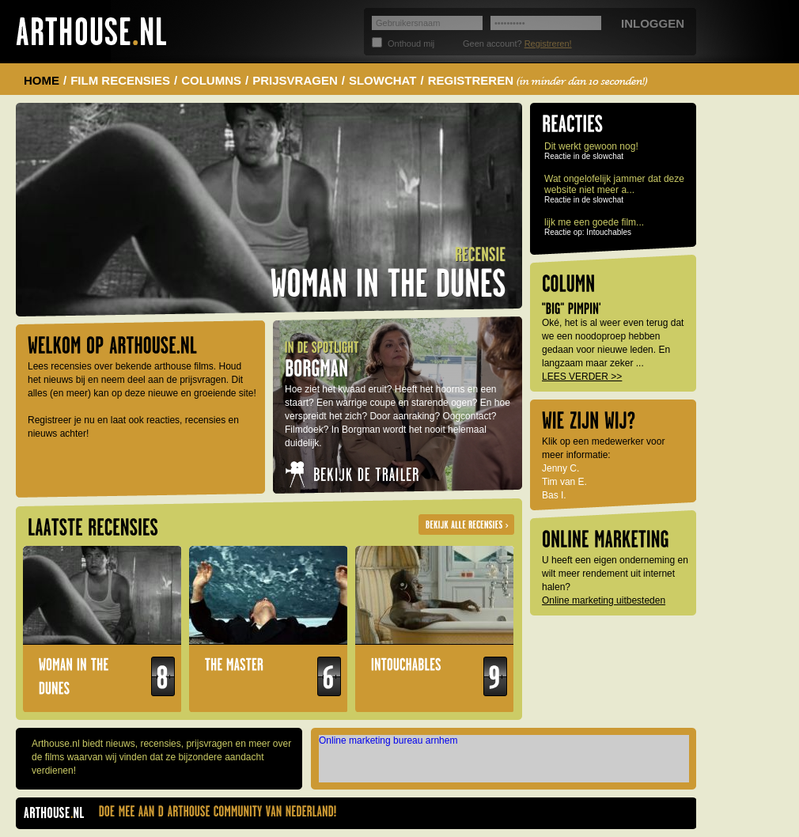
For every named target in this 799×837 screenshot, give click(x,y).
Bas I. (554, 495)
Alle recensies (466, 524)
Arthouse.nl (91, 31)
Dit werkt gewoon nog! (591, 146)
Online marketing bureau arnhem (388, 740)
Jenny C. (560, 468)
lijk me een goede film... (594, 222)
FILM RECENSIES (120, 80)
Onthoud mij (411, 43)
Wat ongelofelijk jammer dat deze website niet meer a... (614, 184)
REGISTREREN (538, 80)
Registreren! (548, 43)
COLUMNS (211, 80)
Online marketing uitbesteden (603, 600)
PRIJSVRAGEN (295, 80)
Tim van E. (564, 481)
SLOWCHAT (383, 80)
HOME (41, 80)
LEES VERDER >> (582, 376)
